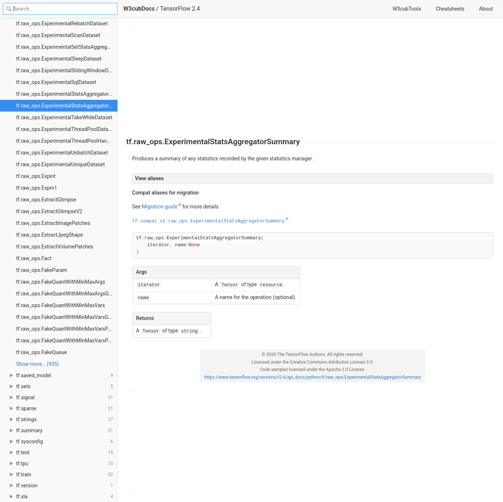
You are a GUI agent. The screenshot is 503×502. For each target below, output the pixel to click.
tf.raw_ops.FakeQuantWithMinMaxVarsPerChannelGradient (66, 340)
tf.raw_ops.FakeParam (41, 270)
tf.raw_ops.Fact (33, 258)
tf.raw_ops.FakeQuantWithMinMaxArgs (60, 282)
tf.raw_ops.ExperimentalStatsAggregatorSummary (66, 106)
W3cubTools (407, 9)
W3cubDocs (139, 8)
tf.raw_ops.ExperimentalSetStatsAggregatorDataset (66, 47)
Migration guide (160, 207)
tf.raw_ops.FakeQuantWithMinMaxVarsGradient (66, 317)
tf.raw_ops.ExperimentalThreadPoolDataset (65, 129)
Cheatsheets (450, 9)
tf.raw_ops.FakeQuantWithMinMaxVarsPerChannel (66, 329)
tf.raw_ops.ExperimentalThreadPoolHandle (65, 141)
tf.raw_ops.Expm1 (36, 188)
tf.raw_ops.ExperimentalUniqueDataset (60, 164)
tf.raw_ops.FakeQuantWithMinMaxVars (60, 305)
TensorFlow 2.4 (180, 8)
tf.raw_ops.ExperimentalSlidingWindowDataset (66, 70)
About (486, 9)
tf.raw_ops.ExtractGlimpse (46, 200)
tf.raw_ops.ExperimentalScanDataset (58, 35)
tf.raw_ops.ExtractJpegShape (49, 235)
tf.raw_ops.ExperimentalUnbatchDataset (62, 153)
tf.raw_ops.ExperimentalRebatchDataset (62, 23)
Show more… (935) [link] (37, 364)
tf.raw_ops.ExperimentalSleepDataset (59, 59)
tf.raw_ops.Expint (35, 176)
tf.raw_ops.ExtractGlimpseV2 (49, 211)
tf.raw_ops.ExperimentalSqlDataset (56, 82)
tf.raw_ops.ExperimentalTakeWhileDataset (64, 117)
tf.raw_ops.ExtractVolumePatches (54, 247)
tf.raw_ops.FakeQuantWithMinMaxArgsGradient (66, 294)
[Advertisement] (310, 77)
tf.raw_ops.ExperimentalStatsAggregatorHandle (66, 94)
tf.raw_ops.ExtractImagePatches (53, 223)
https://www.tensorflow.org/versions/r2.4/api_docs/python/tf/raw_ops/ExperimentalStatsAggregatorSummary (312, 377)
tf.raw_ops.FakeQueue (41, 352)
